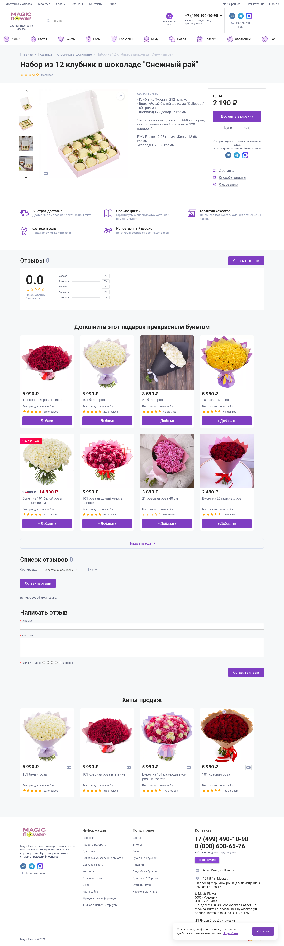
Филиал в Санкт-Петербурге (100, 905)
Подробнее (230, 933)
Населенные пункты (145, 891)
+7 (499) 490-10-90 (201, 15)
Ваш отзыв (28, 635)
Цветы (137, 837)
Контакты (95, 4)
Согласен (263, 931)
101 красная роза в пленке (43, 400)
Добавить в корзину (237, 116)
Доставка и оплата (19, 4)
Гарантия (44, 4)
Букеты (137, 844)
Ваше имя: (27, 621)
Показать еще (142, 543)
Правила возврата (94, 844)
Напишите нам (35, 873)
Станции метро (142, 884)
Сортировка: (28, 569)
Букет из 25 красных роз (221, 498)
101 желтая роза (215, 400)
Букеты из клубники (145, 858)
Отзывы (77, 4)
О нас (112, 4)
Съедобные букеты (145, 871)
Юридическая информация (100, 898)
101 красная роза (216, 774)
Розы (136, 851)
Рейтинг (26, 663)
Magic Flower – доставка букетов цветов (45, 846)
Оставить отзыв (246, 261)
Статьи (61, 4)
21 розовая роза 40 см (160, 498)
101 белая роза (94, 400)
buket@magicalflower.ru (219, 870)
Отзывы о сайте (92, 878)
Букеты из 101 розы (145, 878)
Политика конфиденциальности (103, 858)
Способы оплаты (232, 177)
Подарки (138, 864)
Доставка (227, 171)
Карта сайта (90, 891)
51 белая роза (153, 400)
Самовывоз (228, 184)
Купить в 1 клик (236, 128)
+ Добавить (47, 421)
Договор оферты (93, 864)
